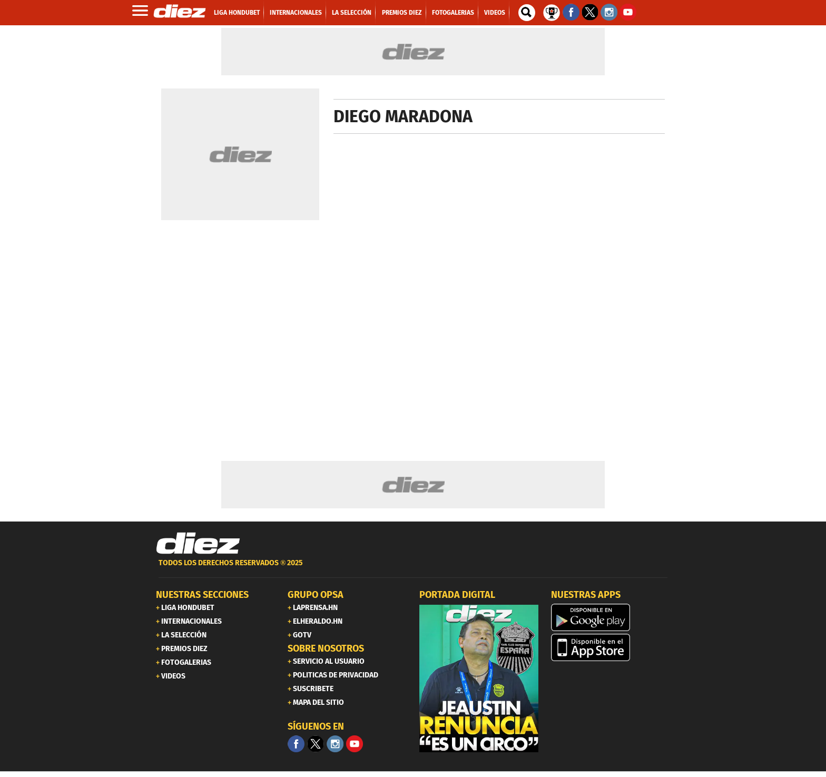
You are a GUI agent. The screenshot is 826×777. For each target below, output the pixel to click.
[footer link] (413, 568)
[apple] (610, 647)
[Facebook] (296, 744)
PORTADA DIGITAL (457, 595)
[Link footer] (198, 543)
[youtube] (354, 744)
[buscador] (526, 12)
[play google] (610, 617)
